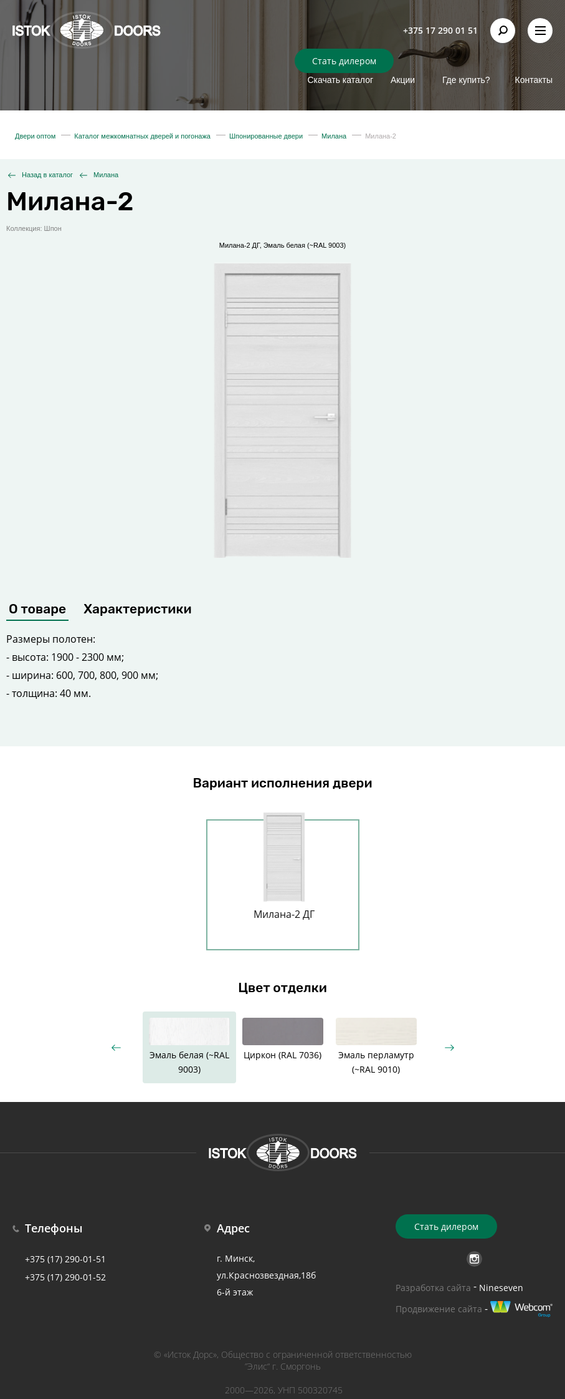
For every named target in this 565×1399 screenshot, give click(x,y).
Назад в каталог (47, 174)
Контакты (534, 80)
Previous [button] (116, 1047)
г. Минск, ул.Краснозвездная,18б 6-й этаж (266, 1275)
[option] (284, 877)
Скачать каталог (340, 80)
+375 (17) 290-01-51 (65, 1259)
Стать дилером (344, 61)
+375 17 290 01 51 (440, 30)
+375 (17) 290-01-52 (65, 1277)
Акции (403, 80)
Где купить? (466, 80)
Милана (105, 174)
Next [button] (449, 1047)
